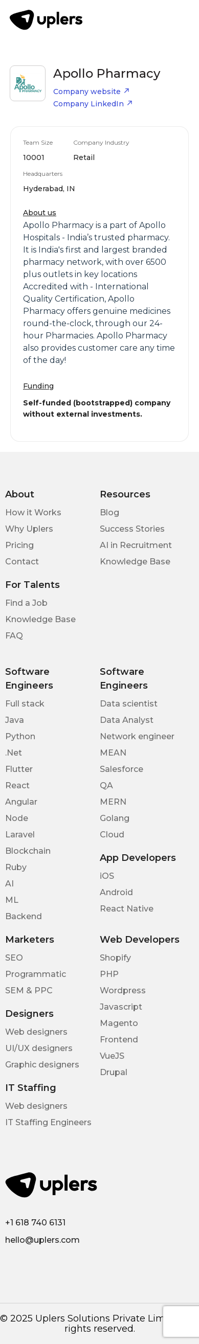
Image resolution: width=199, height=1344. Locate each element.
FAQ (14, 636)
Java (14, 720)
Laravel (20, 834)
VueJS (112, 1056)
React (17, 785)
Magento (119, 1023)
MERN (113, 802)
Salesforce (121, 769)
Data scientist (129, 704)
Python (20, 736)
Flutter (19, 769)
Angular (21, 802)
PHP (109, 974)
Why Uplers (29, 529)
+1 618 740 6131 (35, 1222)
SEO (14, 958)
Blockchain (28, 851)
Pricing (19, 545)
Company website (91, 91)
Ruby (16, 867)
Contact (22, 561)
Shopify (115, 958)
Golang (114, 818)
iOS (107, 876)
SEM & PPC (29, 990)
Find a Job (26, 603)
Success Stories (132, 529)
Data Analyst (126, 720)
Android (116, 892)
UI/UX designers (39, 1048)
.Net (13, 753)
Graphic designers (42, 1064)
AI (9, 884)
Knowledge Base (135, 561)
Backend (23, 916)
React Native (126, 909)
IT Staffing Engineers (48, 1122)
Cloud (112, 834)
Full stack (25, 704)
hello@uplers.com (42, 1240)
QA (106, 785)
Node (16, 818)
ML (11, 900)
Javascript (121, 1007)
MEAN (113, 753)
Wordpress (123, 990)
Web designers (36, 1032)
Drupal (113, 1072)
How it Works (33, 512)
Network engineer (137, 736)
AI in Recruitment (136, 545)
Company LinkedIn (93, 103)
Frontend (119, 1039)
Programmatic (35, 974)
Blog (109, 512)
